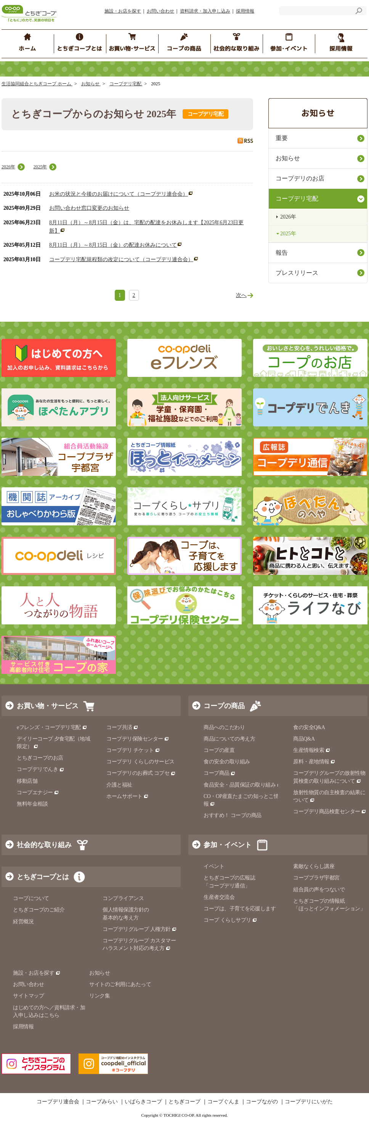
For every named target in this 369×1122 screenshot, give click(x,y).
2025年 (40, 166)
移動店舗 (27, 781)
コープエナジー (38, 792)
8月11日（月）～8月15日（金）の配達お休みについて (113, 245)
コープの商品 (224, 706)
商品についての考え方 (229, 739)
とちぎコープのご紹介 (38, 910)
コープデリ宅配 (126, 83)
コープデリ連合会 (58, 1101)
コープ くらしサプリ (230, 920)
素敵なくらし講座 (313, 866)
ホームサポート (127, 796)
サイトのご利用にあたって (120, 984)
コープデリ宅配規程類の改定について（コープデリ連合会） (121, 259)
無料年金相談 (32, 804)
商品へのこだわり (224, 727)
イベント (214, 866)
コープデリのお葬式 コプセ (141, 773)
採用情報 (245, 11)
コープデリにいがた (309, 1101)
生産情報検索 (311, 750)
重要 (282, 138)
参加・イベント (228, 845)
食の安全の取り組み (227, 761)
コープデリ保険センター (137, 739)
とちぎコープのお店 (40, 758)
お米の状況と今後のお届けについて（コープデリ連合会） (118, 194)
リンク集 (99, 996)
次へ (241, 295)
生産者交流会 (219, 897)
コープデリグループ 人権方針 (140, 929)
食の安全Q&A (309, 727)
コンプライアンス (123, 898)
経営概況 (23, 921)
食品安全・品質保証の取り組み (243, 785)
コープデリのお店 (300, 178)
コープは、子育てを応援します (240, 908)
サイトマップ (28, 996)
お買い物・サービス (48, 706)
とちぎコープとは (43, 877)
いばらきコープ (143, 1101)
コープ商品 (220, 773)
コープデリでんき (40, 769)
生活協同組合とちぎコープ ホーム (37, 83)
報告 (282, 252)
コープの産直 (219, 750)
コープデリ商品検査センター (329, 811)
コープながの (262, 1101)
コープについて (31, 898)
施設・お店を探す (122, 11)
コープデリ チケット (133, 750)
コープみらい (102, 1101)
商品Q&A (304, 739)
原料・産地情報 (314, 761)
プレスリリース (297, 273)
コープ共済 (122, 727)
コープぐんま (223, 1101)
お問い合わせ (160, 11)
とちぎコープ (184, 1101)
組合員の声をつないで (319, 889)
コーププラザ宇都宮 (316, 878)
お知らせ (91, 83)
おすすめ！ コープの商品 (233, 815)
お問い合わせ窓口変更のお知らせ (89, 208)
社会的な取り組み (44, 845)
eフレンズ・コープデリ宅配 (52, 727)
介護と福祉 (119, 785)
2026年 (8, 166)
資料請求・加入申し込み (205, 11)
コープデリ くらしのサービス (140, 761)
